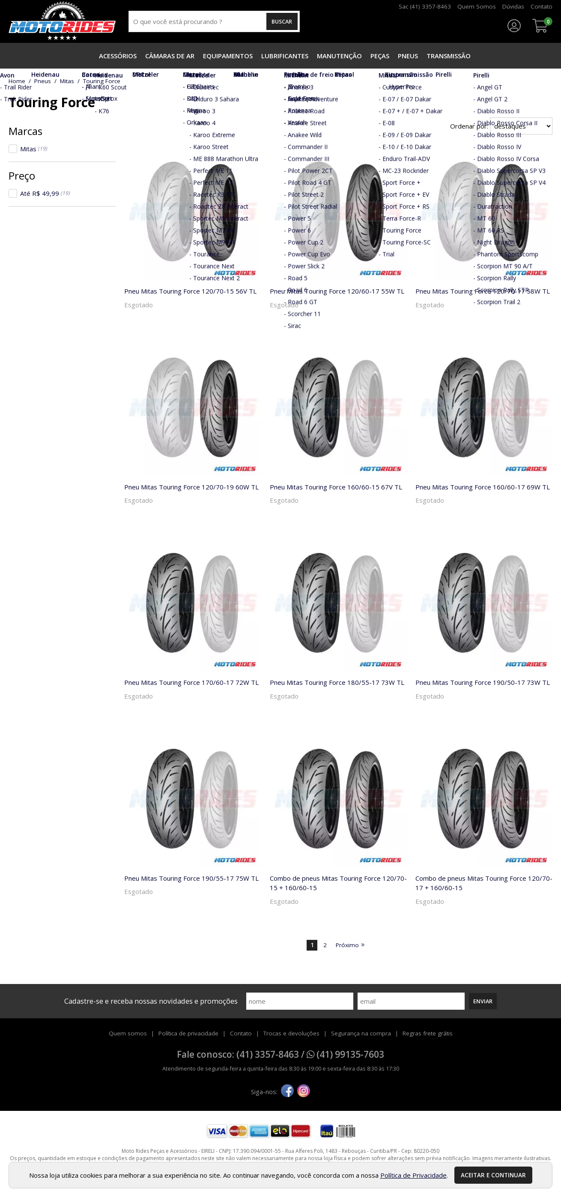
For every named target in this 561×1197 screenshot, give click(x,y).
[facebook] (287, 1091)
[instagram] (303, 1091)
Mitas (33, 148)
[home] (62, 21)
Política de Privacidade (413, 1175)
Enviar (482, 1001)
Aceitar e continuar (493, 1175)
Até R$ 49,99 (45, 193)
